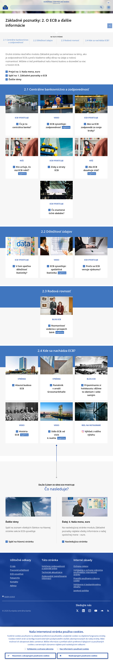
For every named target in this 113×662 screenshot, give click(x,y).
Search (101, 7)
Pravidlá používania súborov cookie (86, 579)
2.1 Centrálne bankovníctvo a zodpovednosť (15, 41)
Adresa (13, 585)
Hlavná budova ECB (23, 387)
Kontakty (14, 581)
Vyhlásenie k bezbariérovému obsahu (87, 585)
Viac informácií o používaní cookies (74, 648)
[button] (108, 2)
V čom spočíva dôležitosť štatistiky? (23, 269)
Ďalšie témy (15, 79)
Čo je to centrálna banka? (21, 125)
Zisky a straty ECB (58, 168)
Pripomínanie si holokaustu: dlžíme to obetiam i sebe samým (91, 390)
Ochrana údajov (80, 566)
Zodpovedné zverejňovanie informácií (54, 577)
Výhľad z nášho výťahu (91, 433)
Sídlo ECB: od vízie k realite (56, 435)
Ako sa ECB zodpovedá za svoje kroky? (91, 127)
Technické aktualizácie (52, 572)
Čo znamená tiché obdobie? (57, 211)
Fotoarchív (15, 577)
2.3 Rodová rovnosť (70, 40)
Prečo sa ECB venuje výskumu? (91, 268)
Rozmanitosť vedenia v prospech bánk (56, 329)
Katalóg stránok (9, 597)
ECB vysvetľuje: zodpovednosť (56, 125)
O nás (12, 566)
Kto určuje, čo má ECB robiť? (22, 168)
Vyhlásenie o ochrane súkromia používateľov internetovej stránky (88, 572)
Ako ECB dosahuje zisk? (91, 168)
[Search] (55, 7)
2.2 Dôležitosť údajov (43, 40)
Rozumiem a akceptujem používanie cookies (30, 655)
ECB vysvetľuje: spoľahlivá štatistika (56, 269)
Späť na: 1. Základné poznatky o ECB (28, 75)
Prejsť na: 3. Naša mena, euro (24, 71)
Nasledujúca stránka (76, 541)
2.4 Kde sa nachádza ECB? (97, 40)
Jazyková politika (81, 590)
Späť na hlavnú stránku (21, 541)
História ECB (21, 433)
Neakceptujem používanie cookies (83, 655)
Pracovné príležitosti (19, 570)
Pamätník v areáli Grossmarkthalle (56, 388)
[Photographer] (36, 111)
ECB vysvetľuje (16, 574)
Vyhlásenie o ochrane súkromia (40, 648)
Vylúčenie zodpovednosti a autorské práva (53, 567)
